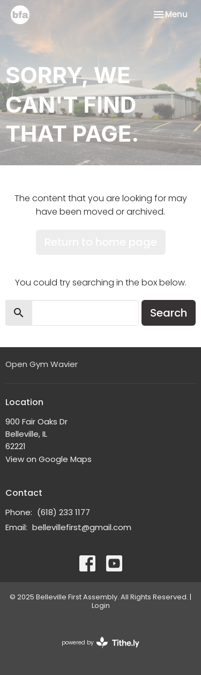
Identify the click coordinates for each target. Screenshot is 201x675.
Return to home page (100, 242)
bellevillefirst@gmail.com (81, 527)
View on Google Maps (48, 459)
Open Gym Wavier (41, 364)
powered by (100, 642)
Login (101, 605)
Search (168, 312)
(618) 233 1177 (63, 512)
